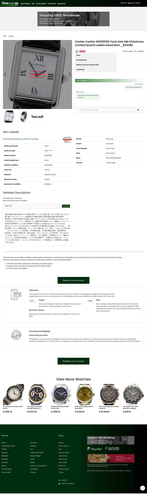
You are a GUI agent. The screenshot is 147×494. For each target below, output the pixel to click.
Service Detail (41, 4)
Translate (66, 206)
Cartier (11, 36)
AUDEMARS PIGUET (8, 446)
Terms (61, 473)
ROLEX (3, 443)
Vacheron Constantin (38, 466)
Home (61, 443)
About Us (62, 466)
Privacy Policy (64, 470)
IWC (31, 450)
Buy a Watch (25, 4)
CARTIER (4, 463)
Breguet (4, 453)
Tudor (32, 460)
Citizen (4, 466)
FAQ (33, 4)
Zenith (32, 463)
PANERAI (33, 446)
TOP (4, 36)
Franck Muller (6, 470)
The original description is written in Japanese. (21, 139)
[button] (5, 74)
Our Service (52, 4)
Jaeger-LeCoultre (37, 453)
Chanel (33, 473)
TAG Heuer (34, 470)
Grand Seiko (6, 473)
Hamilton (33, 443)
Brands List (61, 4)
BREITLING (5, 456)
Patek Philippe (35, 456)
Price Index (63, 463)
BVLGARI (4, 460)
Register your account (73, 280)
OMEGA (4, 450)
